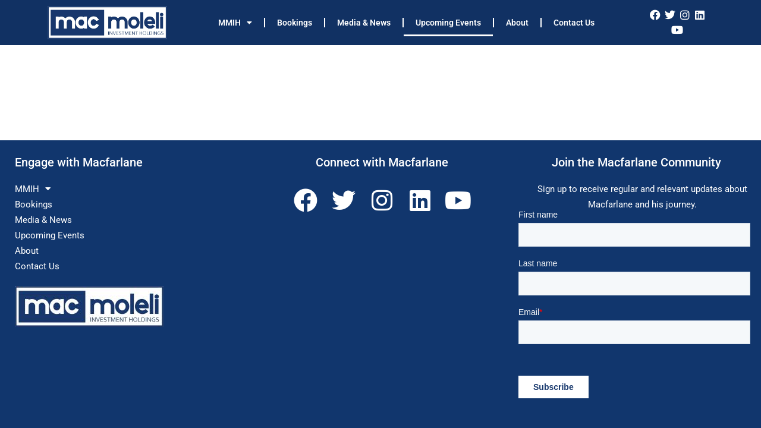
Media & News (364, 22)
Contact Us (574, 22)
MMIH (235, 22)
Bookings (294, 22)
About (517, 22)
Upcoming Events (448, 22)
